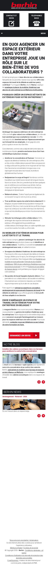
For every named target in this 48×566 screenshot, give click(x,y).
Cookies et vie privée (30, 548)
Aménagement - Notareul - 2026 (14, 396)
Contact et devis (11, 17)
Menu (43, 33)
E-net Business (13, 560)
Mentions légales (16, 548)
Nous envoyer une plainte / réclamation (24, 540)
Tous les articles (39, 382)
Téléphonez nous (36, 17)
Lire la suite (43, 382)
